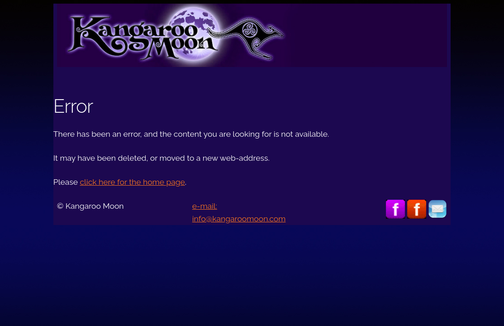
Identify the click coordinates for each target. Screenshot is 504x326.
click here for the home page (132, 182)
